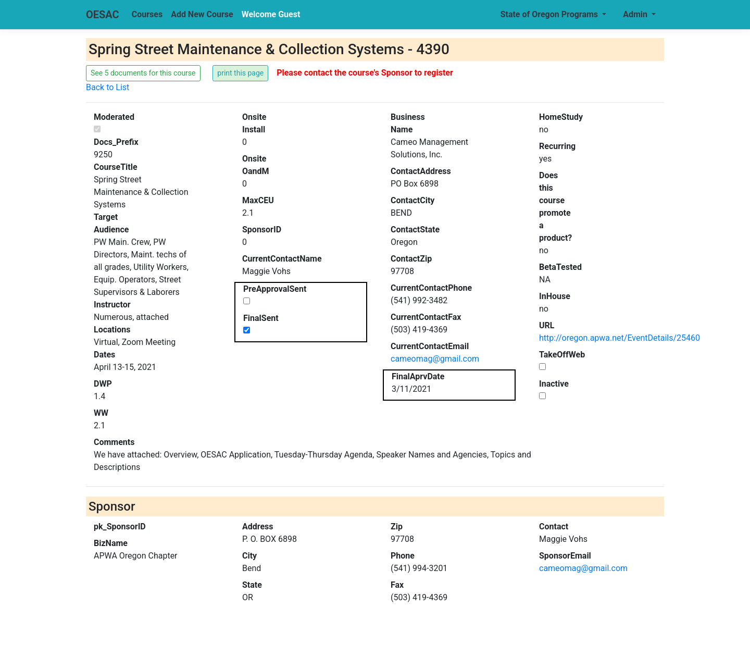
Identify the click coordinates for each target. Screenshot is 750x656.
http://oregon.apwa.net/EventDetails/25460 (619, 338)
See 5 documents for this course (143, 73)
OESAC (102, 14)
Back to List (107, 87)
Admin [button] (636, 14)
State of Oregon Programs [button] (550, 14)
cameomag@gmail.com (435, 359)
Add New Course (202, 14)
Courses (147, 14)
